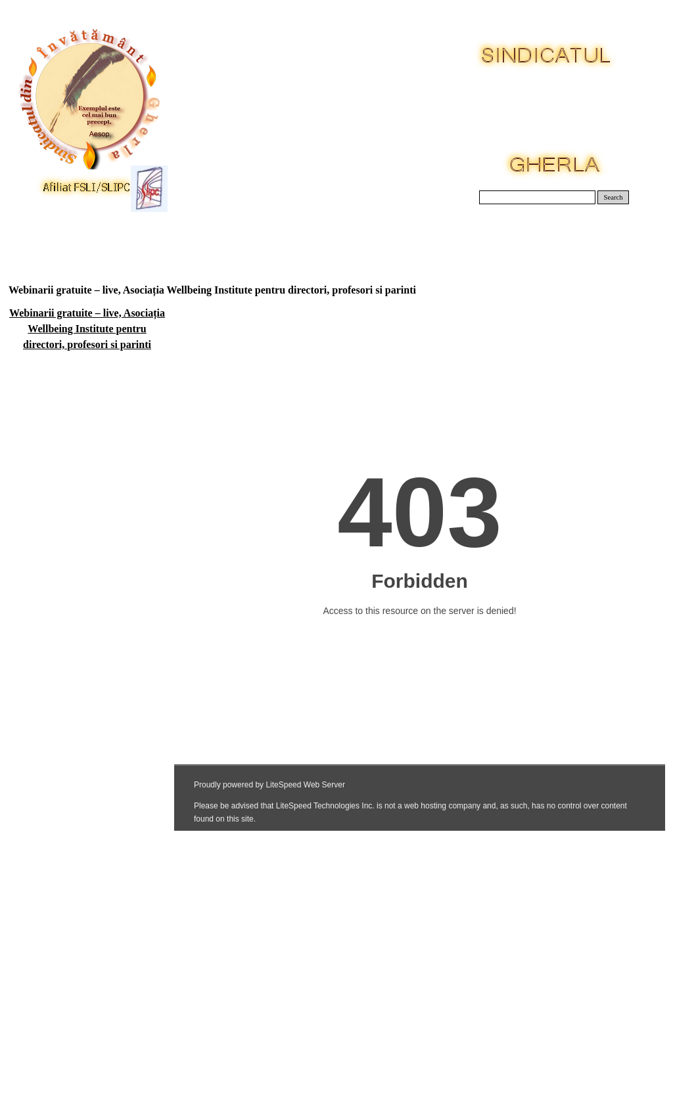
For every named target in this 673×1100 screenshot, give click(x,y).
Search (613, 197)
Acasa (42, 236)
